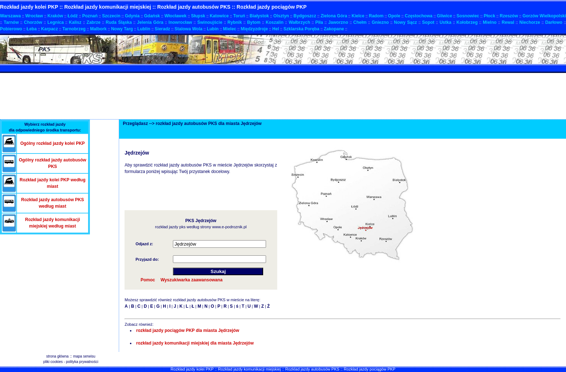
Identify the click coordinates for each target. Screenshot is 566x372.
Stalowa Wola (189, 28)
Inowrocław (180, 22)
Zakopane (334, 28)
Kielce (358, 15)
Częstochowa (418, 15)
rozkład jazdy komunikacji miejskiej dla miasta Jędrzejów (194, 343)
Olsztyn (281, 15)
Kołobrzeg (467, 22)
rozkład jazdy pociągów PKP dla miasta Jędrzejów (187, 330)
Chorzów (33, 22)
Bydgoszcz (304, 15)
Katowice (219, 15)
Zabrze (94, 22)
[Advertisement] (131, 68)
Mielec (229, 28)
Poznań (90, 15)
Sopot (428, 22)
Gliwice (444, 15)
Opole (394, 15)
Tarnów (11, 22)
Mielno (490, 22)
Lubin (213, 28)
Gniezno (380, 22)
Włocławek (175, 15)
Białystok (259, 15)
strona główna (57, 356)
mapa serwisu (84, 356)
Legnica (55, 22)
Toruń (239, 15)
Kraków (55, 15)
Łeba (32, 28)
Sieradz (162, 28)
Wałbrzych (299, 22)
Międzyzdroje (254, 28)
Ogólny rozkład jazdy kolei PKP (52, 143)
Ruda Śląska (119, 22)
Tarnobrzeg (74, 28)
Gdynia (132, 15)
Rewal (508, 22)
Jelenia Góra (150, 22)
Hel (275, 28)
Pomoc (147, 279)
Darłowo (553, 22)
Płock (489, 15)
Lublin (143, 28)
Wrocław (34, 15)
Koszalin (274, 22)
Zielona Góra (334, 15)
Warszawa (10, 15)
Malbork (98, 28)
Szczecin (111, 15)
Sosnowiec (468, 15)
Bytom (253, 22)
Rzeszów (509, 15)
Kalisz (75, 22)
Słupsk (198, 15)
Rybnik (234, 22)
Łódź (73, 15)
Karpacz (49, 28)
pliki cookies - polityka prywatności (70, 362)
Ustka (446, 22)
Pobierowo (11, 28)
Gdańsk (152, 15)
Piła (319, 22)
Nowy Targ (122, 28)
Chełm (360, 22)
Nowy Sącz (405, 22)
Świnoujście (209, 22)
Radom (376, 15)
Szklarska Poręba (301, 28)
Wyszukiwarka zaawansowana (192, 279)
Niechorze (529, 22)
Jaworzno (338, 22)
